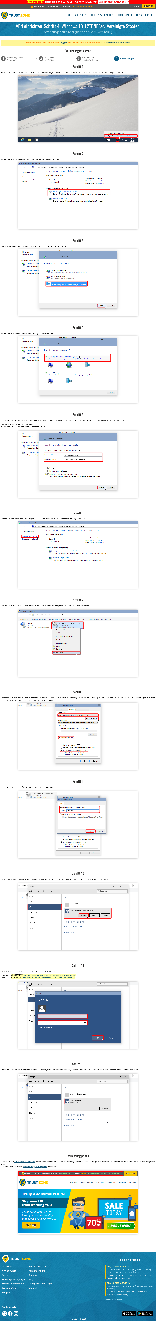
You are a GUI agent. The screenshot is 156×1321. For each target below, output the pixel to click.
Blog (31, 1279)
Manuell (33, 1288)
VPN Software (9, 1270)
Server (138, 15)
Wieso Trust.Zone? (76, 15)
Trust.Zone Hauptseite (24, 1161)
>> (113, 1)
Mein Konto (148, 6)
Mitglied (6, 1292)
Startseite (7, 1266)
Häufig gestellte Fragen (41, 1283)
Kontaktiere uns (37, 1270)
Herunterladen (124, 15)
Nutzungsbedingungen (14, 1279)
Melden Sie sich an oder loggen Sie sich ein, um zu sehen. (50, 975)
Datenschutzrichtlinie (13, 1283)
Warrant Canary (10, 1288)
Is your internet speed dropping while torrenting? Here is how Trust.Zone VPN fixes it (129, 1270)
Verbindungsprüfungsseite (35, 1166)
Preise (92, 15)
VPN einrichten (105, 15)
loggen (64, 42)
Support (149, 15)
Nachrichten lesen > (114, 1299)
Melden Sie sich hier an (118, 42)
